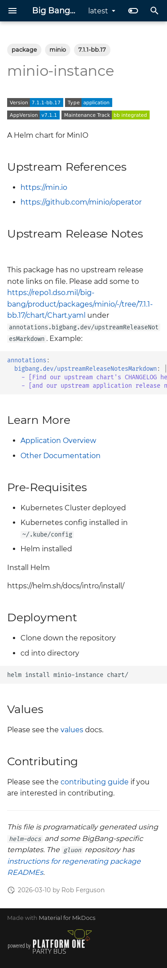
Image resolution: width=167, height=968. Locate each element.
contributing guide (95, 782)
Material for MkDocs (67, 918)
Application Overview (58, 440)
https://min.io (43, 187)
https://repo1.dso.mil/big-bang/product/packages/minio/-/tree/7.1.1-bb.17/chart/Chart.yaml (80, 304)
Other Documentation (60, 455)
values (72, 730)
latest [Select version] (98, 11)
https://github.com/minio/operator (81, 202)
